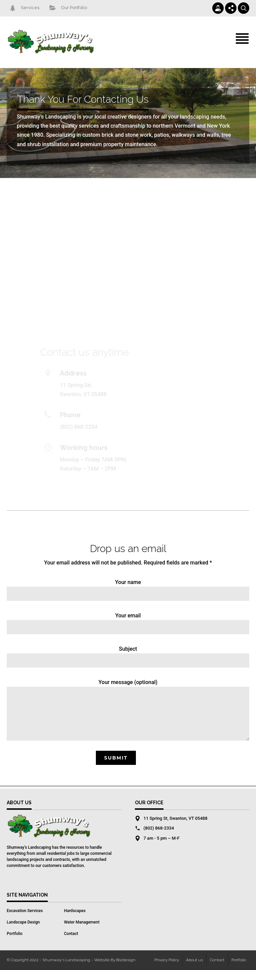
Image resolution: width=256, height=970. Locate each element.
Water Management (81, 922)
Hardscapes (74, 910)
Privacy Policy (166, 960)
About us (194, 960)
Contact (71, 933)
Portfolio (15, 933)
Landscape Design (23, 922)
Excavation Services (25, 910)
